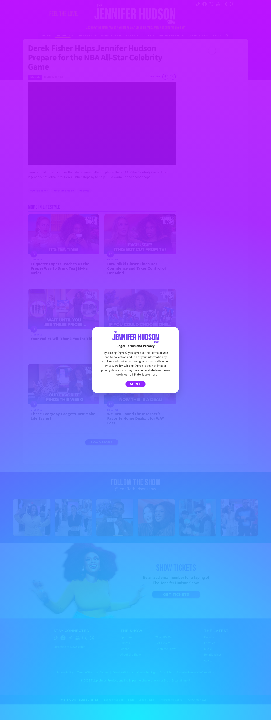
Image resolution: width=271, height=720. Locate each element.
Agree (136, 384)
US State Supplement (143, 374)
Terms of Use (159, 353)
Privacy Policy (114, 366)
